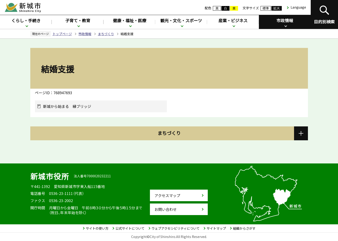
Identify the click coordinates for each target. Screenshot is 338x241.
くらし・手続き (25, 20)
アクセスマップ (167, 195)
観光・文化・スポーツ (181, 20)
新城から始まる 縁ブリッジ (67, 106)
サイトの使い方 (97, 228)
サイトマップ (216, 228)
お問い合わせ (166, 209)
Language (298, 7)
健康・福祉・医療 (129, 20)
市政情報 (284, 20)
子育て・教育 (77, 20)
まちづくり (106, 33)
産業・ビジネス (233, 20)
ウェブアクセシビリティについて (176, 228)
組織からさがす (244, 228)
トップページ (62, 33)
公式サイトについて (130, 228)
